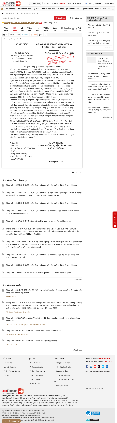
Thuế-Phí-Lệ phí (11, 324)
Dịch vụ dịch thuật (36, 375)
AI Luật (98, 9)
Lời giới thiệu (8, 363)
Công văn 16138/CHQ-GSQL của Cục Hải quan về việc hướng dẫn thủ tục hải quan (41, 203)
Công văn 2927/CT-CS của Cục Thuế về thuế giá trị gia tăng (31, 341)
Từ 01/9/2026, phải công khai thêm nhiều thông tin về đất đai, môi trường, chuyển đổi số (100, 86)
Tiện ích (106, 9)
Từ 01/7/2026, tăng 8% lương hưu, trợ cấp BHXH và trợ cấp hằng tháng (105, 63)
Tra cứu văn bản (24, 9)
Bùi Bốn (76, 172)
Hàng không (26, 312)
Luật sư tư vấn (87, 9)
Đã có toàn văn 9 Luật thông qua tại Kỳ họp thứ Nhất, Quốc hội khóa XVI (99, 109)
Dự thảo (36, 9)
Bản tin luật (74, 9)
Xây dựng (9, 312)
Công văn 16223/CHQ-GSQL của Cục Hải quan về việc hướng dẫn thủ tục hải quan (41, 185)
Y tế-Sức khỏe (11, 296)
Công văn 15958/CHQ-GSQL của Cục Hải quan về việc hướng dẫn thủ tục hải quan (41, 265)
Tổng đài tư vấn (35, 383)
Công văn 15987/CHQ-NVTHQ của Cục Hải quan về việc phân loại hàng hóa (38, 273)
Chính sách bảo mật (63, 375)
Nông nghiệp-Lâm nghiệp (37, 324)
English (89, 3)
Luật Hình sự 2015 (47, 420)
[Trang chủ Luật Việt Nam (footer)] (13, 393)
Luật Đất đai (35, 420)
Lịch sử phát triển (10, 367)
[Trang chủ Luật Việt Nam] (11, 3)
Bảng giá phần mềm (63, 363)
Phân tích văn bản (36, 367)
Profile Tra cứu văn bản (12, 371)
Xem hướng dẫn (50, 23)
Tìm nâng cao (76, 18)
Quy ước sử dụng (62, 371)
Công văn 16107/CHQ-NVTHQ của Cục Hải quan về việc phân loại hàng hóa (38, 221)
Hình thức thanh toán (63, 367)
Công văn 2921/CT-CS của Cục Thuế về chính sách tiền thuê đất (33, 331)
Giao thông (17, 312)
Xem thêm (78, 280)
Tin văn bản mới (48, 9)
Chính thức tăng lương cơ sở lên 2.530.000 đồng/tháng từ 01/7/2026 (99, 76)
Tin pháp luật (62, 9)
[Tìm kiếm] (60, 18)
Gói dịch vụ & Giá (74, 3)
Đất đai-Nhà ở (11, 334)
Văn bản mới (10, 9)
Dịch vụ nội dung (36, 379)
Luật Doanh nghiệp (23, 420)
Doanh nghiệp (23, 324)
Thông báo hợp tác (62, 386)
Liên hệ (6, 375)
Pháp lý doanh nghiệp (37, 371)
